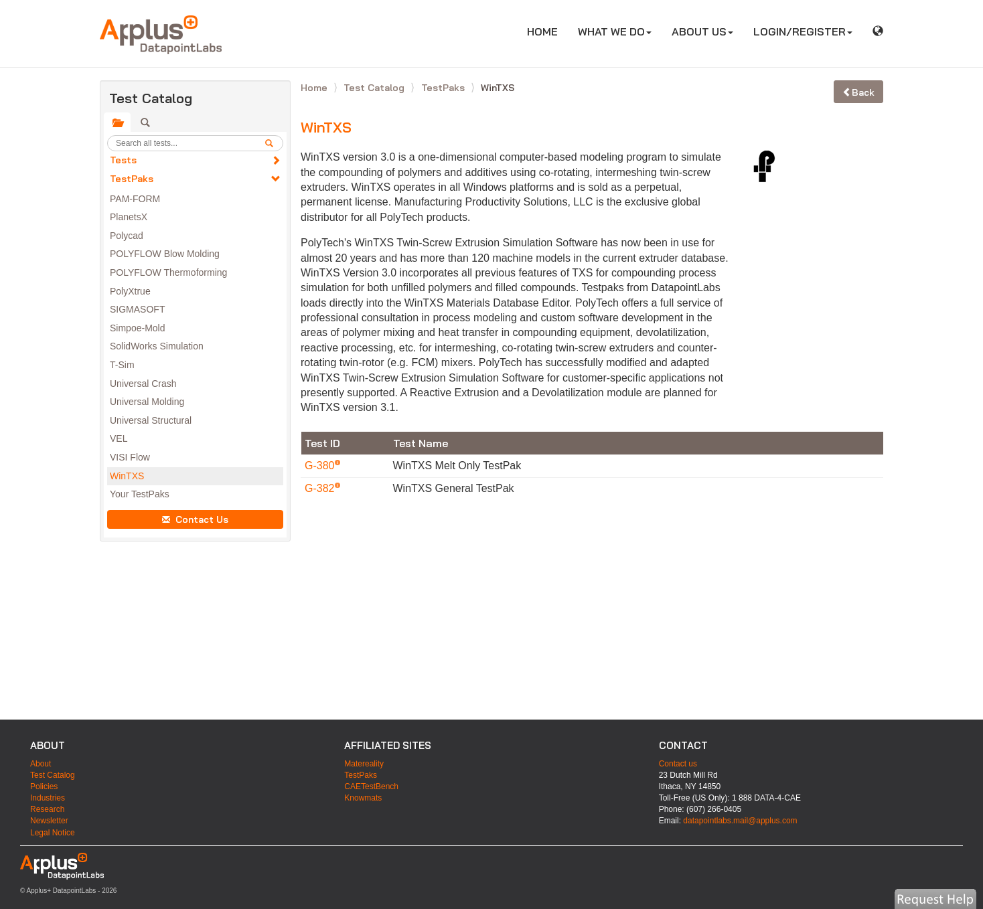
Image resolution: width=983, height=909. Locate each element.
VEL (118, 438)
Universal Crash (143, 383)
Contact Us (195, 519)
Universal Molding (147, 401)
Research (47, 809)
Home (315, 88)
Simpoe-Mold (137, 328)
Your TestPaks (139, 494)
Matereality (364, 763)
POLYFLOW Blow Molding (165, 253)
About (40, 763)
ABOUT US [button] (702, 31)
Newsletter (49, 820)
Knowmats (363, 798)
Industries (47, 798)
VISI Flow (130, 457)
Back (858, 92)
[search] (274, 143)
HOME (547, 31)
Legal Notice (52, 832)
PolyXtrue (130, 291)
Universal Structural (151, 420)
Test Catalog (375, 88)
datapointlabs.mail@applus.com (740, 820)
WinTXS (127, 476)
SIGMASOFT (137, 309)
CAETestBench (371, 786)
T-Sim (122, 364)
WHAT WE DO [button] (615, 31)
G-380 (321, 465)
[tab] (117, 122)
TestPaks (131, 179)
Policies (44, 786)
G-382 (321, 488)
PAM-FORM (135, 198)
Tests (123, 160)
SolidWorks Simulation (157, 346)
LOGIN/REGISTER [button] (802, 31)
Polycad (126, 235)
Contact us (678, 763)
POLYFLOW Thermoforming (168, 272)
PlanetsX (128, 217)
